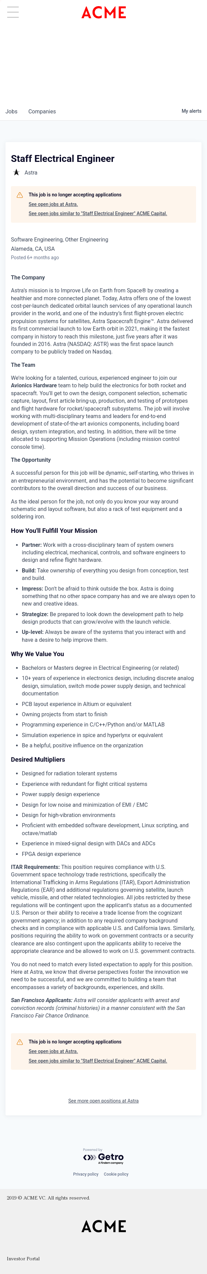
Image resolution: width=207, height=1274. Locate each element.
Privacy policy (85, 1174)
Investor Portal (23, 1259)
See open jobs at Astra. (53, 204)
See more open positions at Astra (103, 1101)
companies (42, 111)
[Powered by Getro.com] (103, 1156)
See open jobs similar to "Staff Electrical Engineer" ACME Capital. (98, 213)
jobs (11, 111)
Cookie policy (116, 1174)
